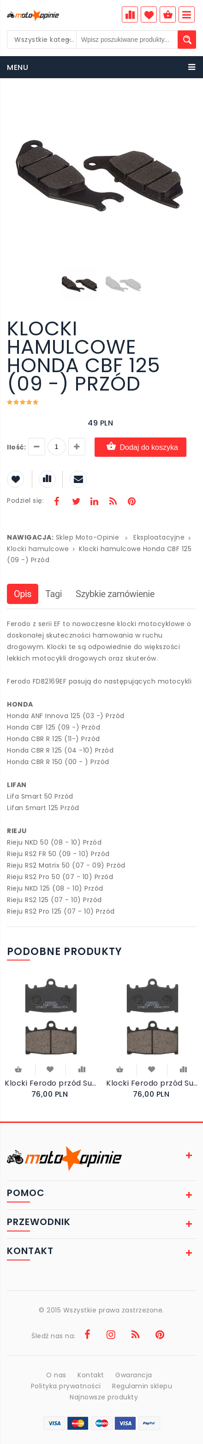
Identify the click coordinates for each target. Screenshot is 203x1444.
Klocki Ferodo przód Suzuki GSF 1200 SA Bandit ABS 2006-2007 (152, 1083)
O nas (56, 1375)
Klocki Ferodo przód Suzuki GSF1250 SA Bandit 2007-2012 (51, 1083)
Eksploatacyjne (159, 537)
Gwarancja (133, 1375)
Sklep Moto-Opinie (87, 537)
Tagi (53, 593)
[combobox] (42, 39)
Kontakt (91, 1375)
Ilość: (16, 447)
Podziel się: (25, 500)
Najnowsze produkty (104, 1397)
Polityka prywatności (66, 1386)
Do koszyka (18, 1069)
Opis (22, 593)
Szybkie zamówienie (115, 593)
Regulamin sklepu (142, 1386)
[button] (187, 105)
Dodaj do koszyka (140, 446)
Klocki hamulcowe (38, 548)
